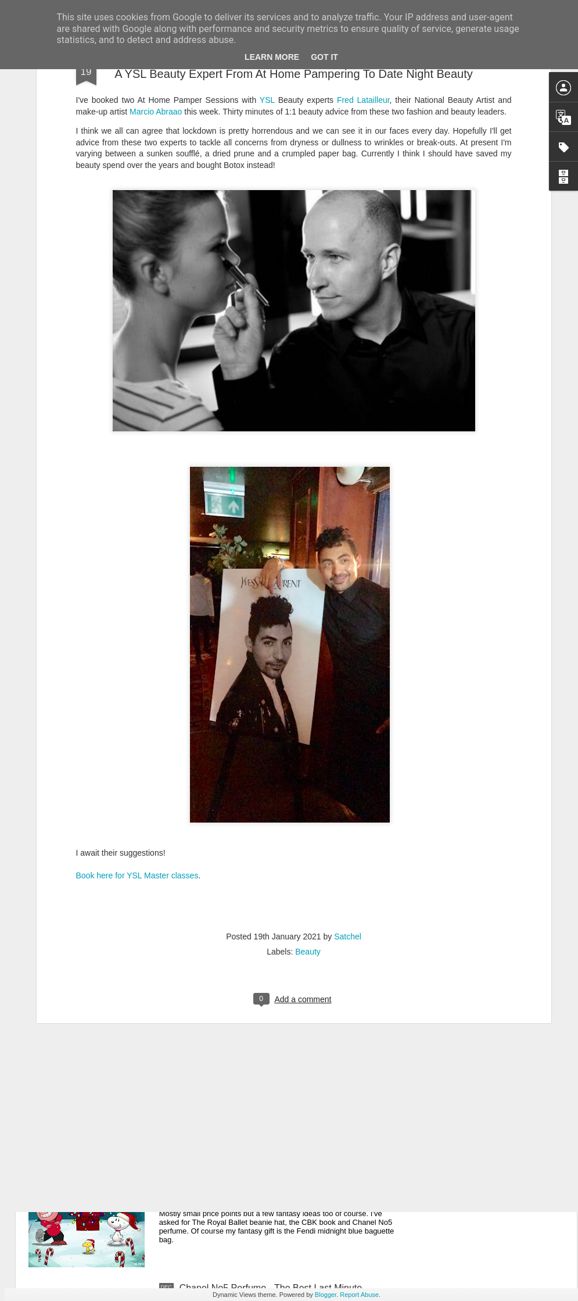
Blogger (325, 1294)
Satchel (347, 784)
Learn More (272, 57)
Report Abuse (359, 1294)
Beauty (308, 799)
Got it (324, 57)
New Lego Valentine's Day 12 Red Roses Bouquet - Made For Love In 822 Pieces (285, 1029)
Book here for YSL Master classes (137, 723)
